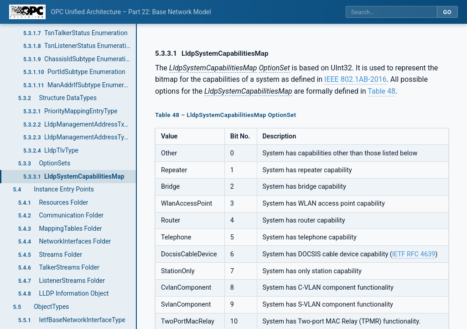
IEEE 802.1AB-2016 (355, 79)
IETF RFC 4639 (413, 254)
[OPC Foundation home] (27, 12)
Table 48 (381, 91)
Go (447, 12)
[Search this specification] (391, 12)
